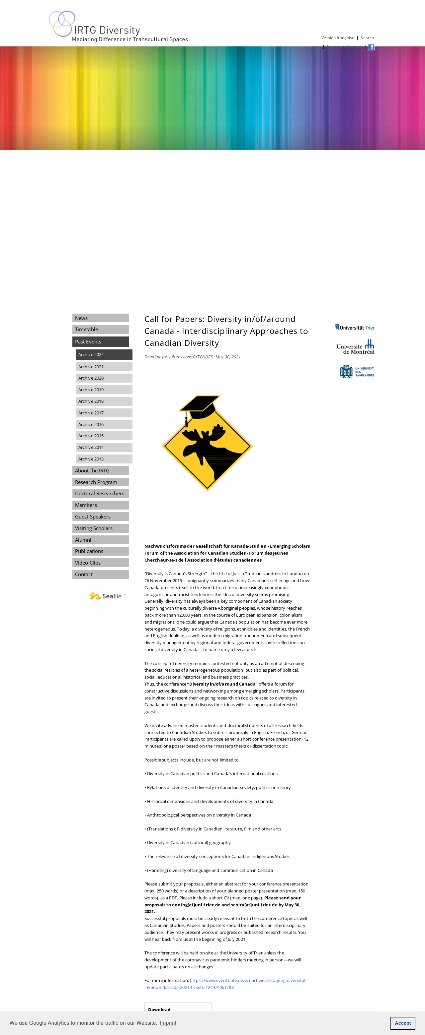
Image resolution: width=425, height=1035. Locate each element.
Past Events (88, 341)
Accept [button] (403, 1023)
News (81, 318)
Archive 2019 (91, 390)
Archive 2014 (91, 447)
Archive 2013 (91, 459)
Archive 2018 (91, 401)
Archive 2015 (91, 436)
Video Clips (88, 562)
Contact (355, 46)
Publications (89, 551)
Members (86, 505)
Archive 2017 (91, 413)
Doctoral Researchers (99, 493)
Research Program (96, 482)
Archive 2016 (91, 424)
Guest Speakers (93, 516)
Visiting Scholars (94, 528)
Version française (337, 37)
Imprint (334, 46)
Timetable (86, 329)
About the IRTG (92, 470)
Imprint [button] (168, 1023)
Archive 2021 (91, 367)
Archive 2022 (91, 354)
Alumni (83, 539)
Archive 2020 (91, 378)
